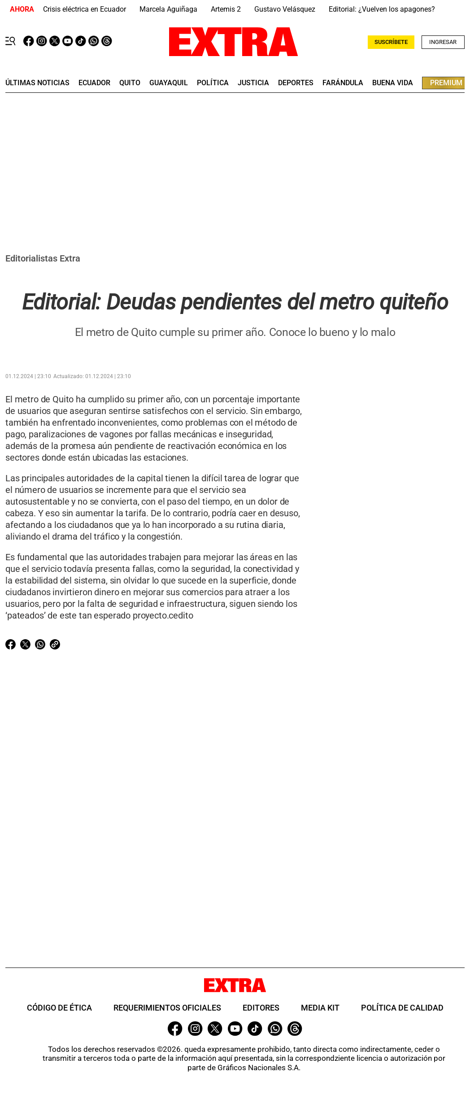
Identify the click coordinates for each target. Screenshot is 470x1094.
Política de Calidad (402, 1007)
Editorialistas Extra (42, 258)
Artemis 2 (226, 9)
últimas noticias (37, 83)
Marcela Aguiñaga (168, 9)
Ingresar (443, 42)
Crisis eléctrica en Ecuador (84, 9)
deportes (295, 83)
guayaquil (168, 83)
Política (213, 83)
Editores (261, 1007)
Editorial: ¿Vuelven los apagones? (382, 9)
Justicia (253, 83)
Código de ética (59, 1007)
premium (446, 82)
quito (129, 83)
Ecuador (94, 83)
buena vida (392, 83)
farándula (342, 83)
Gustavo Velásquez (284, 9)
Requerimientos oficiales (167, 1007)
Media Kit (320, 1007)
